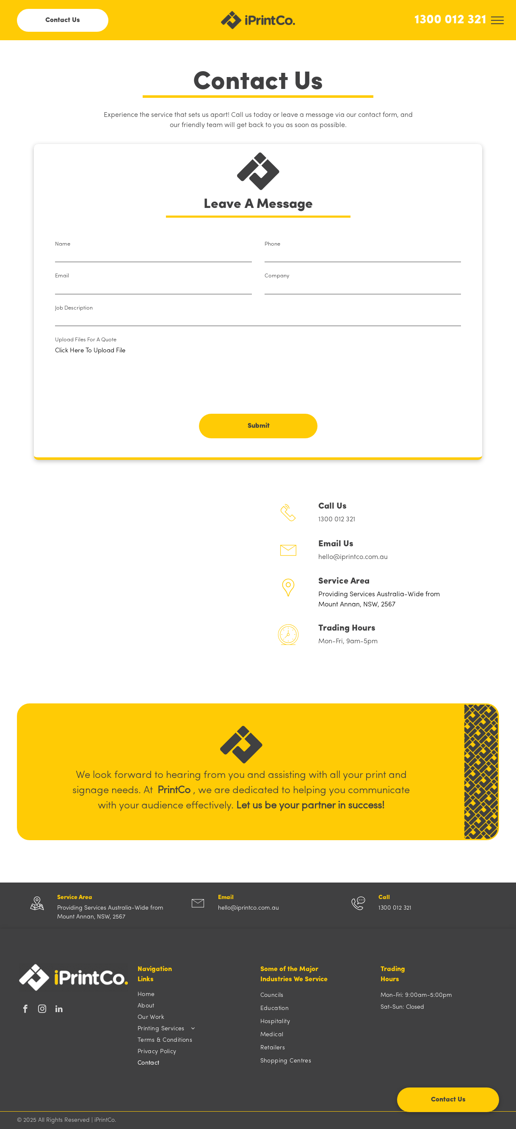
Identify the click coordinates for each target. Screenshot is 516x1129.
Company (277, 276)
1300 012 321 (450, 20)
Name (62, 244)
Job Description (74, 308)
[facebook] (25, 1010)
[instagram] (42, 1010)
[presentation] (119, 388)
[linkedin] (59, 1010)
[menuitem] (195, 994)
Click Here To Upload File (90, 351)
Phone (272, 244)
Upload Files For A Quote (85, 340)
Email (62, 276)
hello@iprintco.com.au (353, 557)
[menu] (497, 20)
